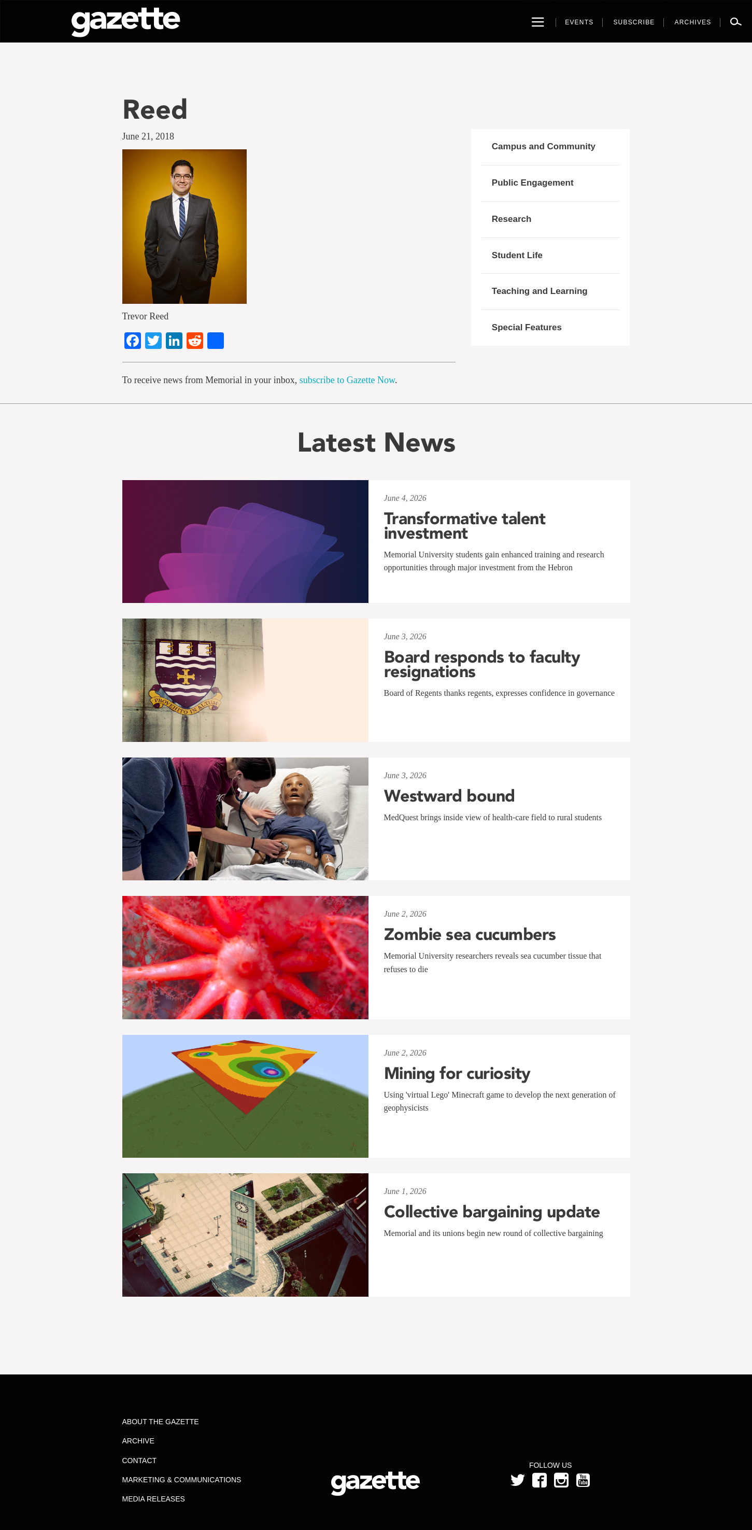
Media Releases (153, 1499)
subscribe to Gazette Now (347, 380)
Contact (139, 1460)
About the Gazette (160, 1421)
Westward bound (449, 796)
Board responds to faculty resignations (482, 664)
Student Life (517, 255)
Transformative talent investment (465, 525)
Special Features (527, 327)
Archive (138, 1441)
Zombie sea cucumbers (470, 934)
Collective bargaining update (494, 1211)
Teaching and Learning (540, 291)
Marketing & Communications (181, 1480)
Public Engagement (533, 183)
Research (512, 219)
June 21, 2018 (148, 136)
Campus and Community (543, 146)
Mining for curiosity (457, 1073)
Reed (155, 109)
